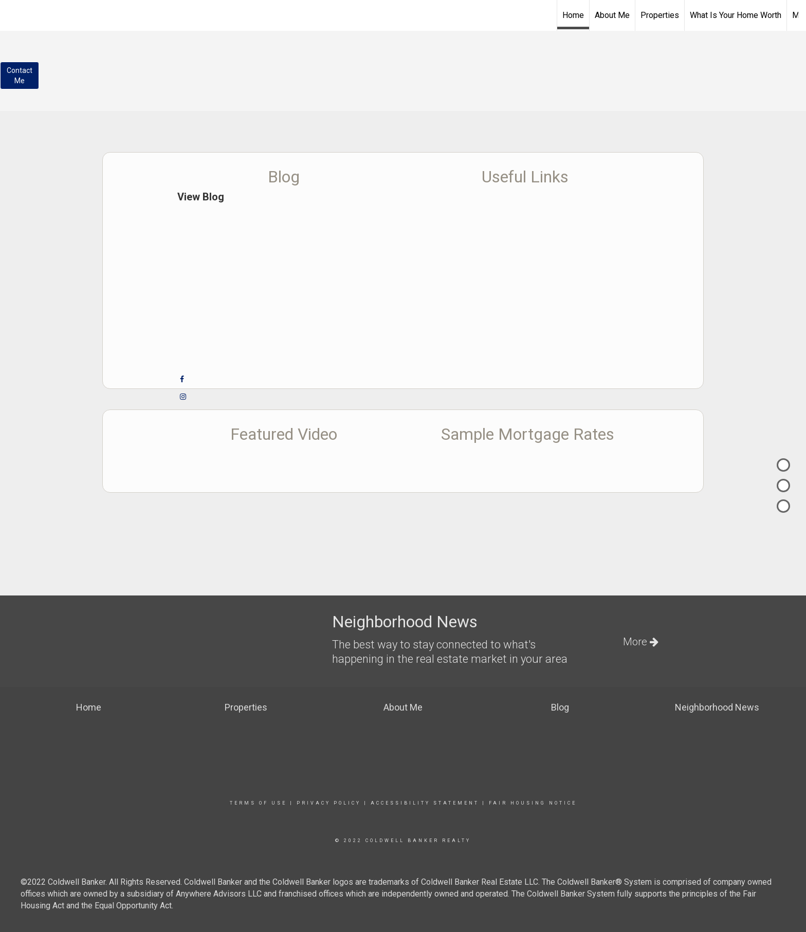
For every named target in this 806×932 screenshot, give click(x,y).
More (640, 642)
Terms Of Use (258, 803)
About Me (612, 15)
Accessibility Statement (425, 803)
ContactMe (19, 75)
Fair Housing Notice (533, 803)
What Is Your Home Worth (735, 15)
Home (573, 15)
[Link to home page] (402, 14)
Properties (659, 15)
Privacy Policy (329, 803)
